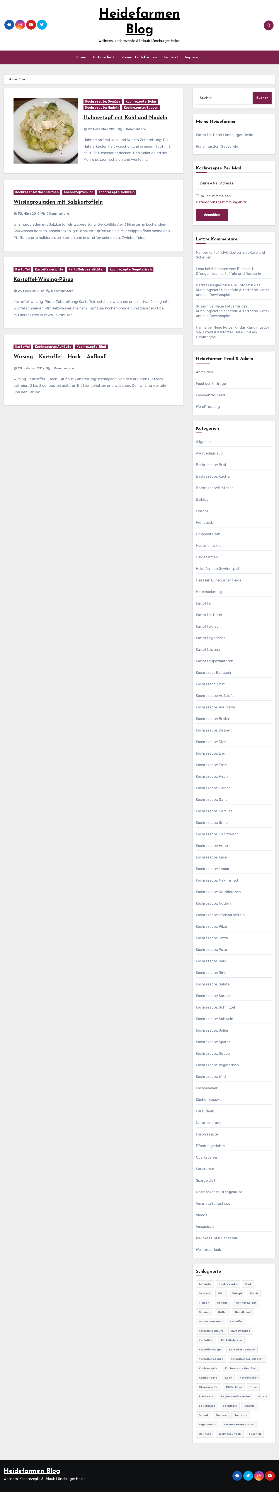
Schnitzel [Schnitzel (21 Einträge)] (230, 1405)
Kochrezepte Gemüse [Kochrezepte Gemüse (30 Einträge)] (240, 1368)
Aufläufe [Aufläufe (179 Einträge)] (205, 1284)
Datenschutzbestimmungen (219, 202)
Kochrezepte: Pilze (211, 926)
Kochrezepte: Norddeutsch (37, 192)
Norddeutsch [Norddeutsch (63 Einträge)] (249, 1377)
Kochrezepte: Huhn (141, 101)
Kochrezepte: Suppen (141, 108)
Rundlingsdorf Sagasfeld (217, 146)
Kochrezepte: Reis (211, 961)
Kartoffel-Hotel (209, 615)
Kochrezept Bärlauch (213, 673)
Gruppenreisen (208, 534)
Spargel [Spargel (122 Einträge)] (249, 1405)
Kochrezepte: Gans (211, 800)
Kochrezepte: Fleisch (213, 788)
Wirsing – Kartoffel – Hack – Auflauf (60, 357)
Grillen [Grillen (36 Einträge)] (222, 1312)
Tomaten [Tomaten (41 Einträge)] (240, 1415)
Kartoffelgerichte (49, 269)
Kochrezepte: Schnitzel (215, 1007)
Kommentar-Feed (210, 395)
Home (80, 57)
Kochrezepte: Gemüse (102, 101)
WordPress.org (208, 407)
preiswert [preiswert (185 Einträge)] (206, 1396)
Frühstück (204, 522)
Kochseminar (207, 1088)
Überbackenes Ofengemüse (219, 1192)
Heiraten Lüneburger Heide (219, 580)
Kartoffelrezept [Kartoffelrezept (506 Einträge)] (210, 1349)
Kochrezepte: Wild (211, 1077)
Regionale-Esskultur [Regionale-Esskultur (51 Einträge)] (235, 1396)
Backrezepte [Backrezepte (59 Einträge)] (228, 1284)
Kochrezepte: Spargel (214, 1042)
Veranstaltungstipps (213, 1203)
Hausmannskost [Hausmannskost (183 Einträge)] (210, 1321)
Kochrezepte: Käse (211, 857)
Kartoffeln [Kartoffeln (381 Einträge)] (206, 1340)
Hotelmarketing (209, 592)
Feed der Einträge (211, 384)
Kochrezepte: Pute (211, 950)
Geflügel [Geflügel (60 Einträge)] (222, 1302)
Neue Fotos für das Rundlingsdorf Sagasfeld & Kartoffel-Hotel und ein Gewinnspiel (232, 290)
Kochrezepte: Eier (210, 753)
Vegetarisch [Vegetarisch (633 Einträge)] (207, 1424)
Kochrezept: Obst (210, 684)
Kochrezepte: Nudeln (102, 108)
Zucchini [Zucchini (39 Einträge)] (254, 1433)
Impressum (194, 57)
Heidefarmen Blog (32, 1471)
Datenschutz (104, 57)
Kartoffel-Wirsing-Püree (43, 279)
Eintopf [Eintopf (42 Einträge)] (236, 1293)
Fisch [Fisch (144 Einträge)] (254, 1293)
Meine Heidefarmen (139, 57)
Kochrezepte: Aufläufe (53, 347)
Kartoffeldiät (207, 626)
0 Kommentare (134, 129)
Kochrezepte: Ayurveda (215, 707)
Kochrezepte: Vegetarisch (131, 269)
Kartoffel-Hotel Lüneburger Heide (224, 135)
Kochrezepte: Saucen (214, 996)
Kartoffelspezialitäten (86, 269)
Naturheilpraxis (209, 1123)
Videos (201, 1215)
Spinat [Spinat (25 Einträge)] (203, 1415)
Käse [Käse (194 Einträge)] (228, 1377)
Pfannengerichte (210, 1146)
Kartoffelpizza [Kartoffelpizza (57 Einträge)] (231, 1340)
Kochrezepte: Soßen (213, 1030)
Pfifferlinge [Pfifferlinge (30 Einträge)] (234, 1387)
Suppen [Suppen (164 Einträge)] (221, 1415)
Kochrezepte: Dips (211, 742)
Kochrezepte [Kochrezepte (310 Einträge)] (208, 1368)
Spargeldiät (205, 1180)
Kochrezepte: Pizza (212, 938)
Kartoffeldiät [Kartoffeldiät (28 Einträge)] (240, 1330)
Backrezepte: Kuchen (214, 476)
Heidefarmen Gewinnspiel (217, 569)
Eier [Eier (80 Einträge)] (221, 1293)
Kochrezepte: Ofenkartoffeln (220, 915)
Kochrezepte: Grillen (213, 823)
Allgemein (204, 442)
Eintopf (202, 511)
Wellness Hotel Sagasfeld (217, 1238)
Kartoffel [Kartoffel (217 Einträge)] (236, 1321)
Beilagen (203, 499)
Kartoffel (22, 269)
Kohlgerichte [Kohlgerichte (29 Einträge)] (208, 1377)
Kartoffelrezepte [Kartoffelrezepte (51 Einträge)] (211, 1358)
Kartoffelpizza (208, 649)
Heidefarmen (207, 557)
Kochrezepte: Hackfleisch (217, 834)
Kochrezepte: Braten (213, 719)
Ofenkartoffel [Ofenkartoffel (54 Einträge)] (208, 1387)
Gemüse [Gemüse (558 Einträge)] (204, 1312)
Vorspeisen (205, 1227)
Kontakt (170, 57)
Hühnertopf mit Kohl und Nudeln (125, 117)
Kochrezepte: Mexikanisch (218, 880)
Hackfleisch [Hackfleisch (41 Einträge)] (243, 1312)
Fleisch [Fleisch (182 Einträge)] (204, 1302)
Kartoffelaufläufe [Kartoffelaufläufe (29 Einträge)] (211, 1330)
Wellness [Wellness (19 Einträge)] (205, 1433)
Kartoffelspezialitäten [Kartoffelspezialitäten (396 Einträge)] (247, 1358)
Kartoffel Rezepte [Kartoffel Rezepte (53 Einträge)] (242, 1349)
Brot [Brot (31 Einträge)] (248, 1284)
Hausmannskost (209, 546)
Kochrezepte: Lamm (212, 869)
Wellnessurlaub (208, 1250)
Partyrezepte (207, 1134)
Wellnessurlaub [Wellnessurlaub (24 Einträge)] (230, 1433)
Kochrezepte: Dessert (214, 730)
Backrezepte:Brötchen (215, 488)
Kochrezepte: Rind (78, 192)
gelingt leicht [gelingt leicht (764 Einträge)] (246, 1302)
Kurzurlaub (205, 1111)
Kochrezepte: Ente (211, 765)
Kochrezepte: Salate (213, 984)
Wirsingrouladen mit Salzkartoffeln (58, 202)
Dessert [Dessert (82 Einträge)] (205, 1293)
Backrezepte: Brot (211, 465)
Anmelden (204, 372)
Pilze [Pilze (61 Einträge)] (253, 1387)
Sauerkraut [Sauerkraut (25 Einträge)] (207, 1405)
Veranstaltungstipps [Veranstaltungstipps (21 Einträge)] (239, 1424)
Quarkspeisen (207, 1157)
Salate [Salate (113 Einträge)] (262, 1396)
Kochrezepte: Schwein (116, 192)
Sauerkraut (205, 1169)
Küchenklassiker (209, 1100)
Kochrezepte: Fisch (212, 776)
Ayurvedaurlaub (209, 453)
